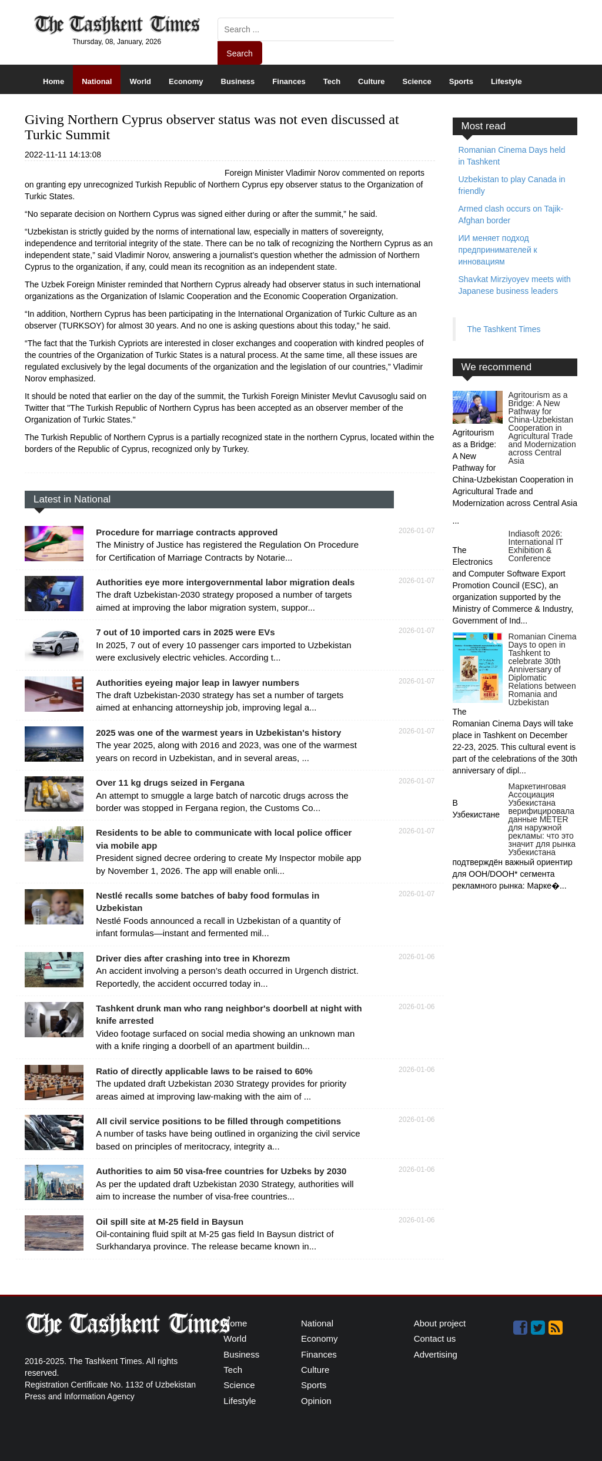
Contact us (435, 1338)
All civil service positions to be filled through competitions (218, 1121)
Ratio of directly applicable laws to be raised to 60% (204, 1071)
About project (440, 1323)
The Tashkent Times (504, 329)
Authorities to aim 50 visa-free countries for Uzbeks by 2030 (221, 1171)
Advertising (435, 1354)
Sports (461, 81)
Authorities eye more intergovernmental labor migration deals (225, 582)
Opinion (316, 1401)
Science (417, 81)
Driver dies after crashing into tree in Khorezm (193, 958)
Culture (371, 81)
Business (238, 81)
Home (53, 81)
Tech (331, 81)
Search (239, 53)
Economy (186, 81)
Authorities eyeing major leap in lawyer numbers (197, 683)
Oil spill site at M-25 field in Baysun (169, 1222)
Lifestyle (506, 81)
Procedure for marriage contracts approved (186, 532)
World (140, 81)
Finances (288, 81)
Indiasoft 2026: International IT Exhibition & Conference (536, 546)
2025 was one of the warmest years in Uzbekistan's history (218, 733)
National (97, 81)
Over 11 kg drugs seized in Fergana (170, 783)
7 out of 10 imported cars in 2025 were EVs (185, 632)
